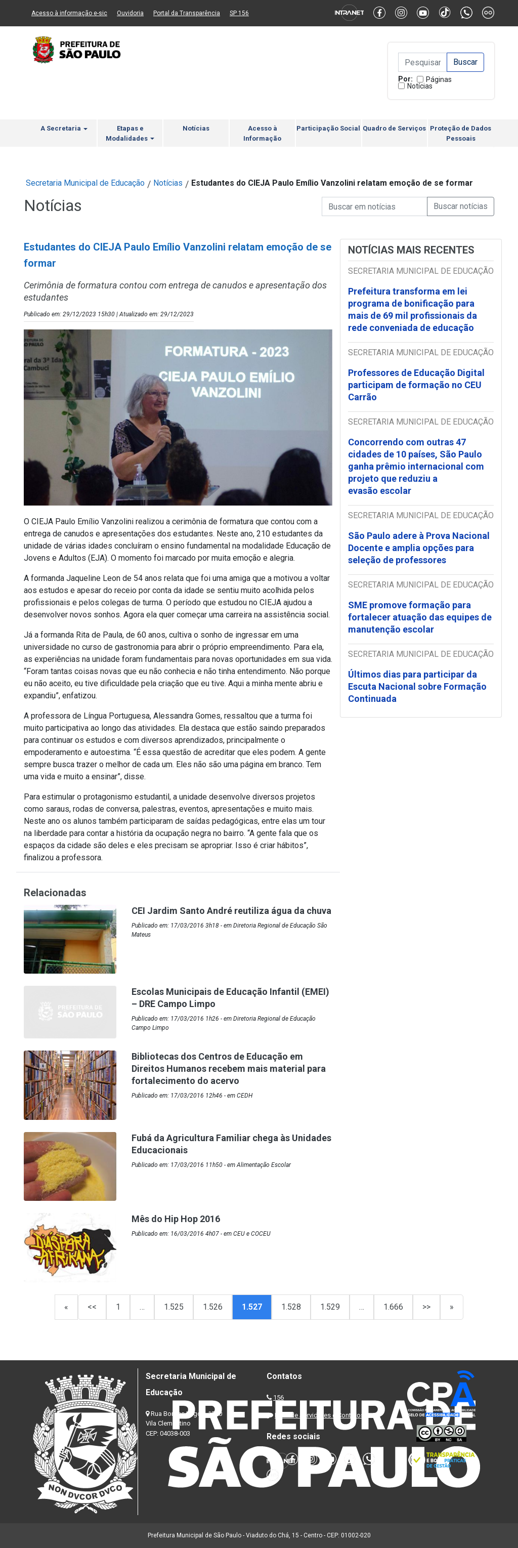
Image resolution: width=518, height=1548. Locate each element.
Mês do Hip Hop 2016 (176, 1219)
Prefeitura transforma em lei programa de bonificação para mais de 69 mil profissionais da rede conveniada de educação (412, 309)
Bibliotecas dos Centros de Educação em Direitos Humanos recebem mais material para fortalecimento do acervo (229, 1068)
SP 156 (239, 13)
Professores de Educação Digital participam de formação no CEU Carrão (416, 384)
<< (92, 1307)
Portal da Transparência (186, 13)
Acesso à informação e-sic (69, 13)
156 (278, 1397)
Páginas (439, 79)
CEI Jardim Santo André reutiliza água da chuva (231, 910)
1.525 (174, 1307)
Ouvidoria (130, 13)
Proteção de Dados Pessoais (460, 133)
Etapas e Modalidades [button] (130, 133)
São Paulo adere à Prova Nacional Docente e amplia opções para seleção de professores (419, 547)
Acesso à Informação (262, 133)
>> (426, 1307)
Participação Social (328, 128)
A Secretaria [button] (64, 128)
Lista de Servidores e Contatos (319, 1415)
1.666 (393, 1307)
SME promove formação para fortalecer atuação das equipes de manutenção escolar (420, 617)
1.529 (330, 1307)
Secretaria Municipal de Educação (85, 183)
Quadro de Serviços (394, 128)
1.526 (213, 1307)
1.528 (291, 1307)
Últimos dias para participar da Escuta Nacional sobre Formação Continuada (417, 686)
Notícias (420, 86)
